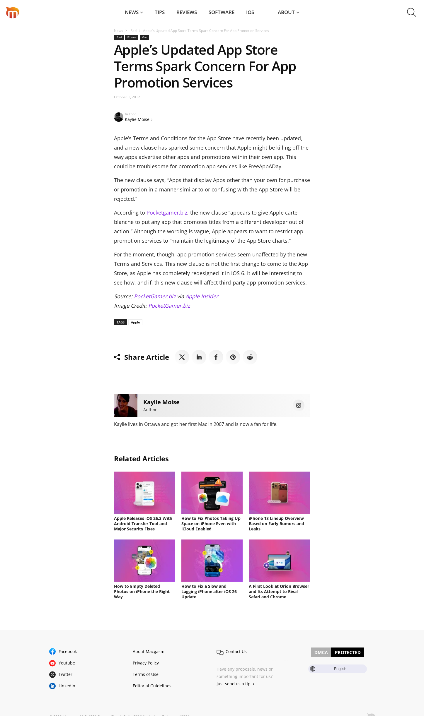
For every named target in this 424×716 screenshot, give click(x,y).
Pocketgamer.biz (167, 212)
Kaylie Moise (137, 119)
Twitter (65, 674)
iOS (250, 12)
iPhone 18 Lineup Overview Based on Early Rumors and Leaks (276, 523)
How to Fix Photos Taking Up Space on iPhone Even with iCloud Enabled (211, 523)
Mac (144, 37)
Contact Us (236, 651)
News (132, 12)
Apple (135, 322)
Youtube (67, 663)
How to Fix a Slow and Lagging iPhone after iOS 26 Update (209, 591)
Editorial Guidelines (152, 685)
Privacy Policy (146, 663)
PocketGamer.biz (155, 296)
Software (221, 12)
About (286, 12)
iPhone (132, 37)
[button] (411, 12)
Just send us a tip (234, 683)
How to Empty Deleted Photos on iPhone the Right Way (142, 591)
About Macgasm (148, 651)
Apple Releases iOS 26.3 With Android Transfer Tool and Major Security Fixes (143, 523)
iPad (133, 30)
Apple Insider (201, 296)
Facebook (68, 651)
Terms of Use (146, 674)
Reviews (186, 12)
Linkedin (67, 685)
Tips (160, 12)
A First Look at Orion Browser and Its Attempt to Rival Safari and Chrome (279, 591)
